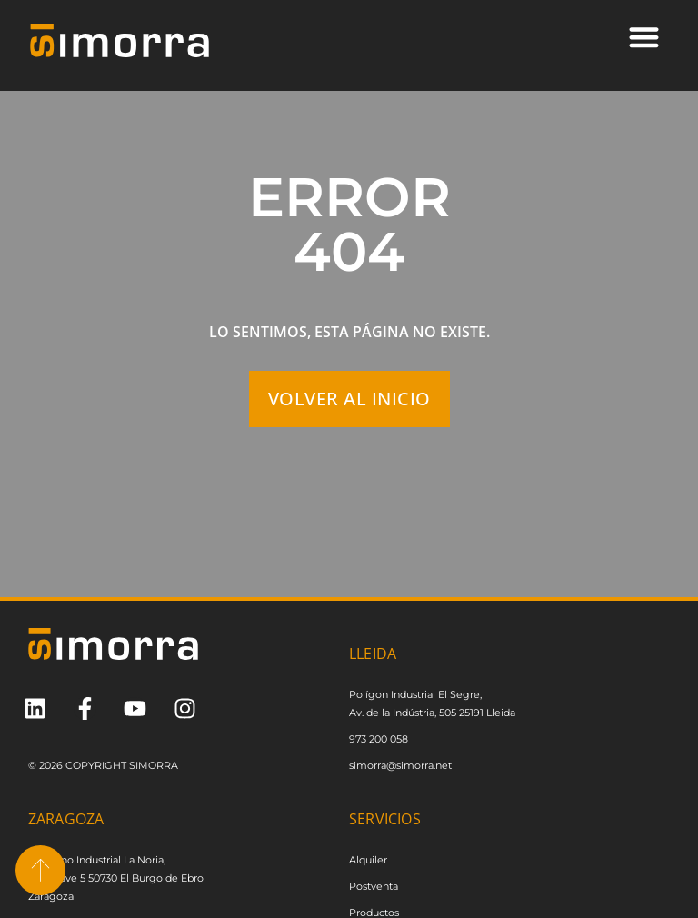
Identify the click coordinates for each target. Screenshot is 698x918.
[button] (644, 37)
